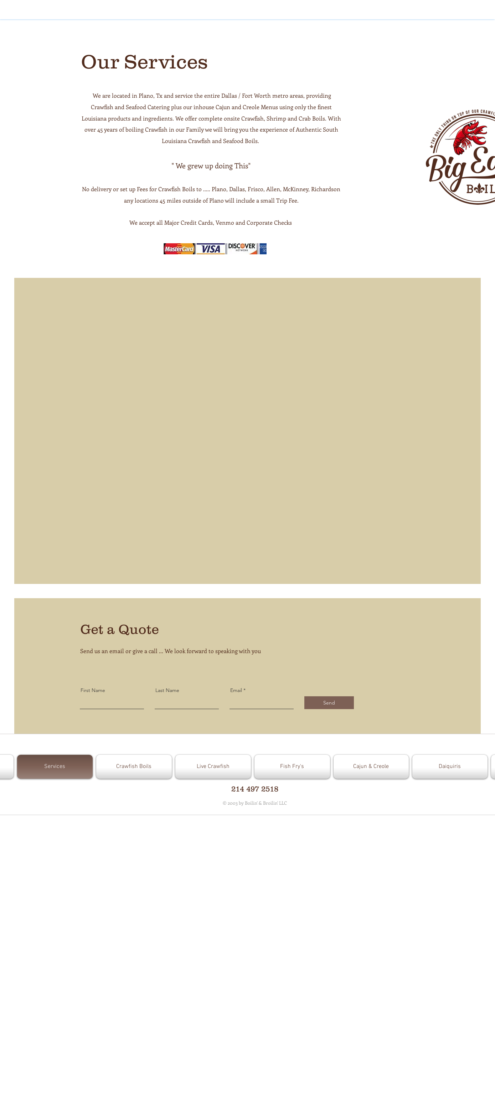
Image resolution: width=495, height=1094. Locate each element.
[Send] (329, 702)
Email (236, 690)
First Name (93, 690)
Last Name (167, 690)
